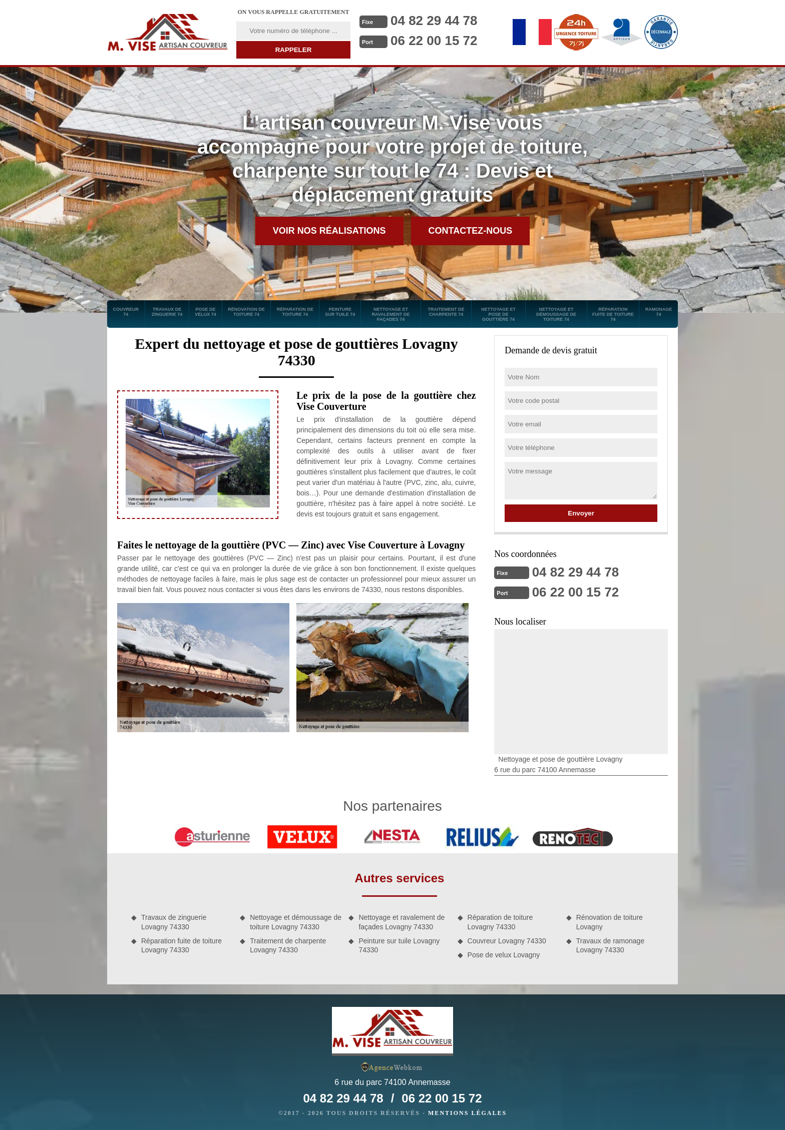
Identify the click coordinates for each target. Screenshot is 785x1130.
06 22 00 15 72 (434, 40)
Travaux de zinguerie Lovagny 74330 (173, 921)
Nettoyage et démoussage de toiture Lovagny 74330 (295, 921)
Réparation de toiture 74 (295, 312)
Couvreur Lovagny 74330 (507, 941)
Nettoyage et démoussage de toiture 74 (556, 314)
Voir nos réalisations (329, 231)
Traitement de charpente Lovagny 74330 (288, 945)
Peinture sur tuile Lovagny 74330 (399, 945)
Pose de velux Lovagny (504, 955)
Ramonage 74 (658, 312)
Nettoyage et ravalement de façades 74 (390, 314)
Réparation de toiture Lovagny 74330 (500, 921)
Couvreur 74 (126, 312)
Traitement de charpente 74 (446, 312)
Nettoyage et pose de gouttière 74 (498, 314)
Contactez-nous (471, 231)
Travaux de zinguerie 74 (167, 312)
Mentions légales (467, 1112)
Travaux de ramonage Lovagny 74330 (610, 945)
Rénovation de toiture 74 (246, 312)
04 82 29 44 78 (434, 20)
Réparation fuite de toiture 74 (613, 314)
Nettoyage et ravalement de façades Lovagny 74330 (401, 921)
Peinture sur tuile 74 (340, 312)
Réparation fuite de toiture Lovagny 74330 (181, 945)
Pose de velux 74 (205, 312)
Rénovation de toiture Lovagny (609, 921)
